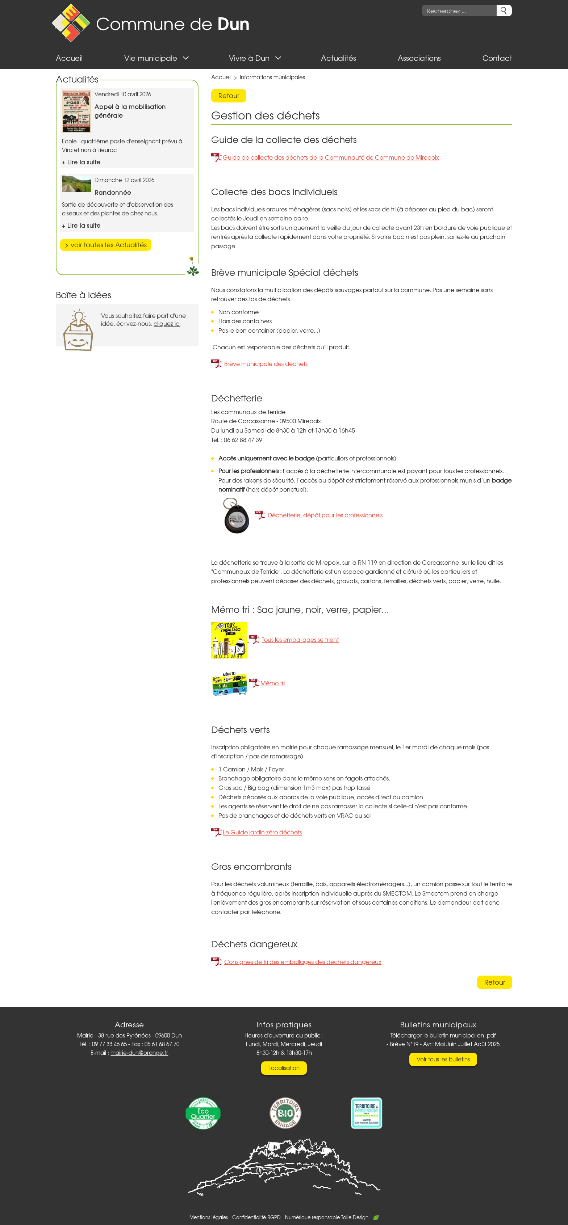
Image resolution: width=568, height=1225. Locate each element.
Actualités (77, 78)
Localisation (284, 1068)
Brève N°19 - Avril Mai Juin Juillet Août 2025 (445, 1044)
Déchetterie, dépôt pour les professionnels (325, 514)
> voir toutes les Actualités (106, 244)
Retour (228, 95)
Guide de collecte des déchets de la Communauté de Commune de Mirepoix (331, 157)
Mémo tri (272, 682)
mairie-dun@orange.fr (139, 1053)
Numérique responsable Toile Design (332, 1217)
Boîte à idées (83, 294)
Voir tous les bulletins (443, 1059)
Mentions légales (208, 1217)
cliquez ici (167, 323)
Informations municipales (272, 77)
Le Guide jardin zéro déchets (262, 832)
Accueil (221, 77)
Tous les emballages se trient (300, 639)
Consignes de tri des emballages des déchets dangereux (302, 961)
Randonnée (113, 192)
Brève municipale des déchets (266, 363)
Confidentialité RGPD (256, 1217)
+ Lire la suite (81, 162)
